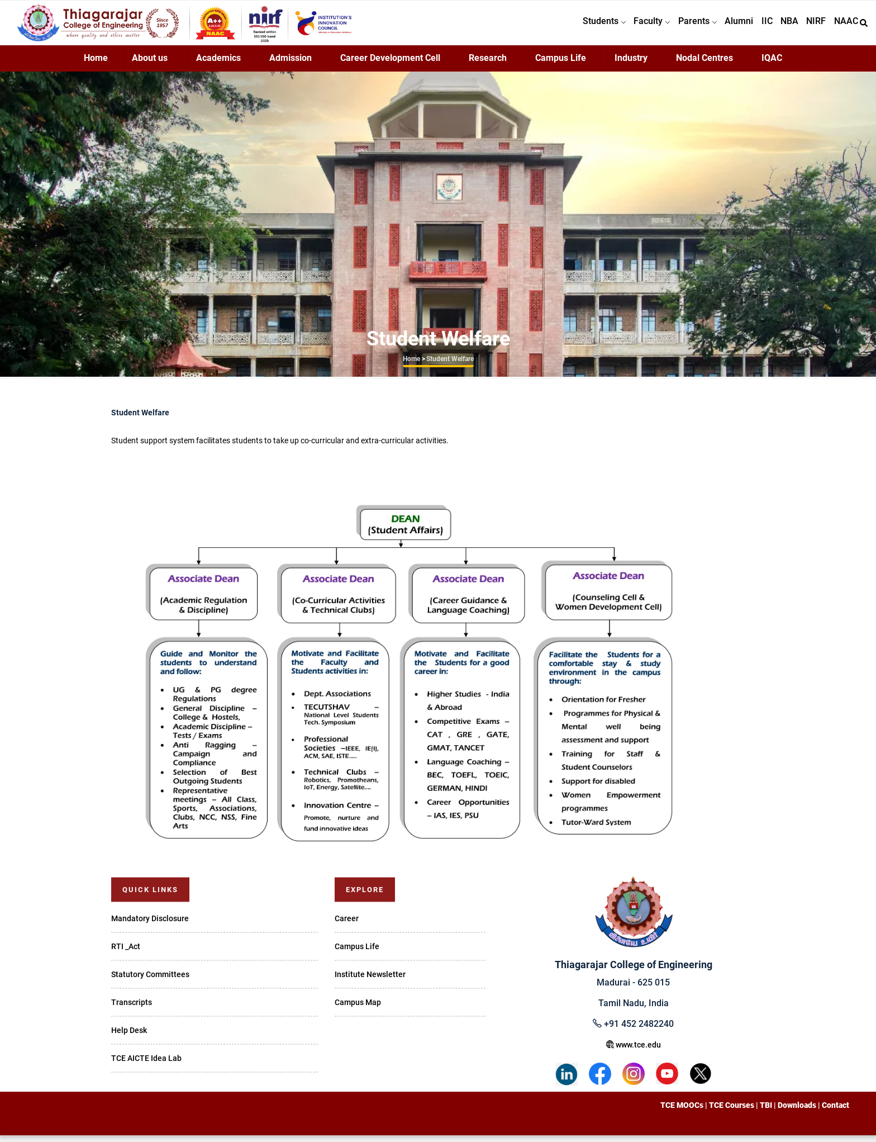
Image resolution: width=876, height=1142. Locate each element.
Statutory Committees (150, 981)
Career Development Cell (390, 64)
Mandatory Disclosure (150, 925)
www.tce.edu (633, 1051)
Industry (631, 64)
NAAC (844, 26)
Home (96, 64)
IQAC (771, 64)
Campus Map (358, 1008)
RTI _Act (125, 953)
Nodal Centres (704, 64)
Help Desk (129, 1036)
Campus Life (560, 64)
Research (488, 64)
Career (347, 925)
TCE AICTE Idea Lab (146, 1064)
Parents (680, 26)
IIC (755, 26)
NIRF (811, 26)
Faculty (631, 26)
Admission (290, 64)
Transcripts (131, 1008)
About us (150, 64)
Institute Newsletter (370, 981)
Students (580, 26)
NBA (782, 26)
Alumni (725, 26)
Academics (218, 64)
